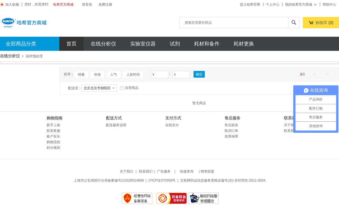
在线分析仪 (103, 44)
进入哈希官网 (250, 4)
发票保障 (231, 136)
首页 (71, 44)
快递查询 (187, 171)
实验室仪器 (143, 44)
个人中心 (272, 4)
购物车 (321, 22)
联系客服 (53, 131)
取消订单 (231, 131)
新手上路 (53, 125)
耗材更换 (244, 44)
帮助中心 (329, 4)
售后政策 (231, 125)
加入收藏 (9, 4)
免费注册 (105, 4)
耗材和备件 (207, 44)
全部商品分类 (21, 44)
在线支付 (172, 125)
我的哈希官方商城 (301, 4)
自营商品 (129, 88)
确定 (199, 74)
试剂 (175, 44)
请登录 (87, 4)
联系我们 (290, 131)
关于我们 (290, 125)
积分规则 (53, 148)
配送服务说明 (116, 125)
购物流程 (53, 142)
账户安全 (53, 136)
